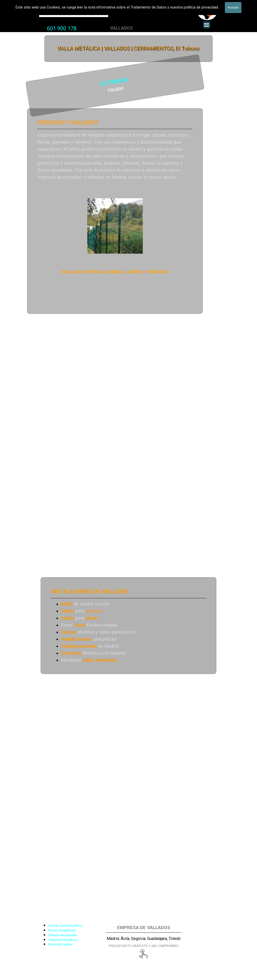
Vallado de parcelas (62, 935)
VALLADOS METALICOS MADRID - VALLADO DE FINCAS (116, 4)
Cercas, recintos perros (65, 925)
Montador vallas (60, 944)
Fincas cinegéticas (62, 930)
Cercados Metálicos (63, 940)
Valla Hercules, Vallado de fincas (73, 13)
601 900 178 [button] (62, 28)
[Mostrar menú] (206, 25)
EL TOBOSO (59, 83)
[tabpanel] (61, 29)
